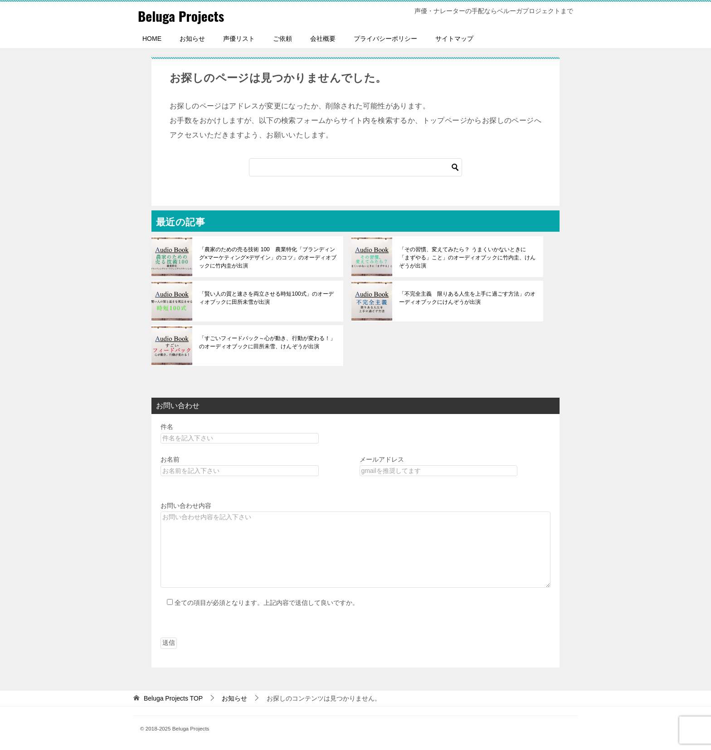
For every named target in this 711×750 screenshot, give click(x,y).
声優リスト (239, 38)
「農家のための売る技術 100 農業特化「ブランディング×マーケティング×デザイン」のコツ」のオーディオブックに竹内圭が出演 (267, 257)
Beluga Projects (182, 15)
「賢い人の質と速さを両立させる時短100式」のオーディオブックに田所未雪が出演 (266, 298)
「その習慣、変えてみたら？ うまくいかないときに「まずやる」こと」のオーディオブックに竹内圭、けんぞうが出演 (467, 257)
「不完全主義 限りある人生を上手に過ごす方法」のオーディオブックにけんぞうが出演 (467, 298)
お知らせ (192, 38)
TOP (173, 698)
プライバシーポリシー (385, 38)
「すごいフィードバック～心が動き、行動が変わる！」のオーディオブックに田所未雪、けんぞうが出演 (267, 342)
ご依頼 (282, 38)
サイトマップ (454, 38)
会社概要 (323, 38)
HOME (151, 38)
